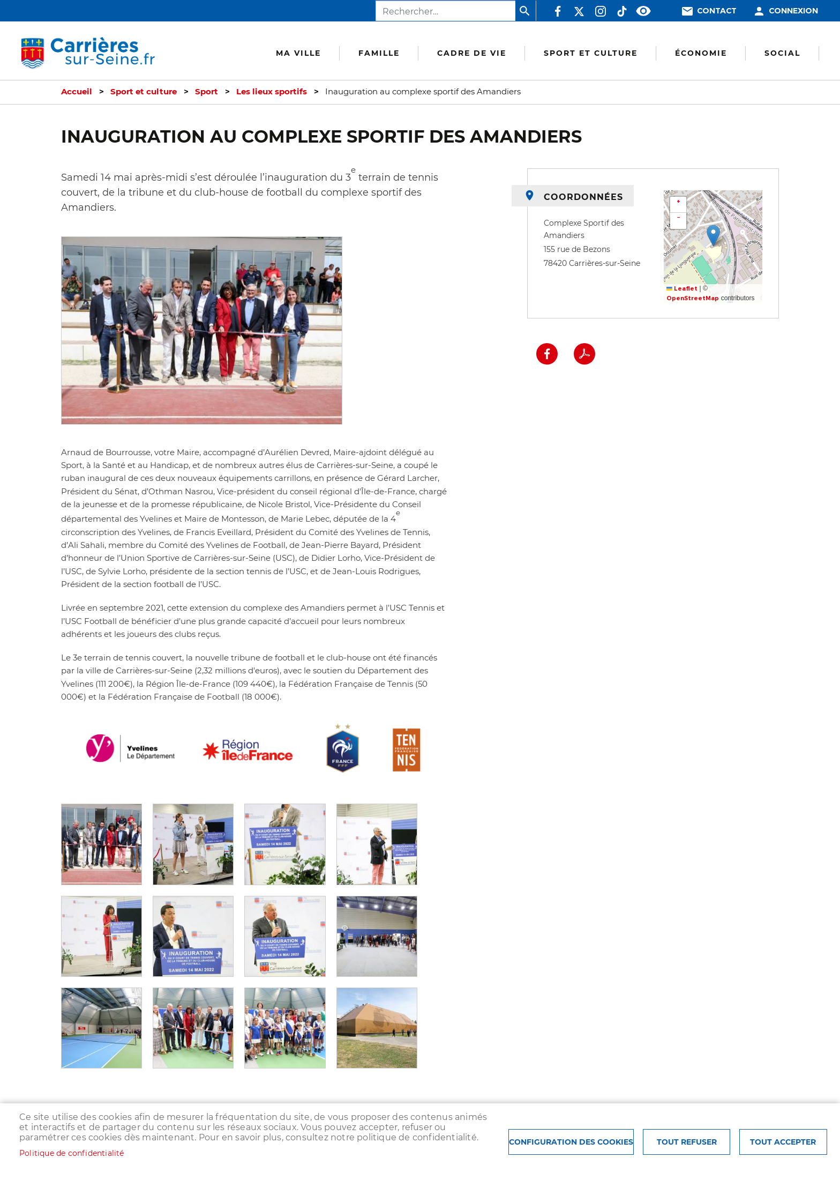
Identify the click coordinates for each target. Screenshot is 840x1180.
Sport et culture (143, 92)
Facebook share (547, 354)
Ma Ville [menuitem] (298, 53)
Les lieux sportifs (271, 92)
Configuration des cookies (571, 1142)
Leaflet (682, 289)
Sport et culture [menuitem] (591, 53)
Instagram (600, 11)
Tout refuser (687, 1142)
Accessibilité (643, 11)
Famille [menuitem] (379, 53)
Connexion (793, 11)
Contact (717, 11)
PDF (584, 354)
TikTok (622, 11)
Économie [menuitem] (701, 53)
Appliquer (525, 11)
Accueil (76, 92)
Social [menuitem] (782, 53)
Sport (206, 92)
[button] (101, 843)
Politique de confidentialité (71, 1153)
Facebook (557, 11)
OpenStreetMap (692, 298)
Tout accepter (783, 1142)
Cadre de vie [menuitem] (471, 53)
